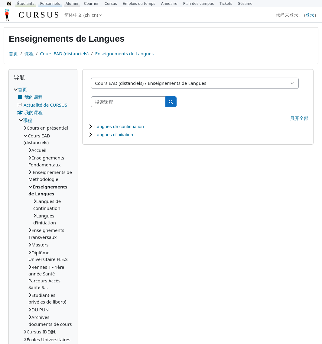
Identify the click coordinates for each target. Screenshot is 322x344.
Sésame (245, 4)
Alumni (72, 4)
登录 (309, 15)
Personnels (50, 4)
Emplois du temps (139, 4)
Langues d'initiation (113, 134)
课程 (29, 53)
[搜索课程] (128, 102)
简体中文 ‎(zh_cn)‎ (81, 15)
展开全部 (299, 118)
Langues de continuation (119, 126)
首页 (13, 53)
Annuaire (169, 4)
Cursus (111, 4)
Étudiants (25, 4)
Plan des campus (198, 4)
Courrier (91, 4)
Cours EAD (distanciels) (64, 53)
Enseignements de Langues (124, 53)
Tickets (226, 4)
